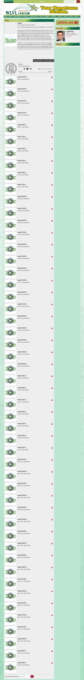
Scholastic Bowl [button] (33, 16)
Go (78, 1)
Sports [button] (41, 16)
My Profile (68, 36)
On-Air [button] (10, 16)
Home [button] (6, 16)
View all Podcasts (38, 60)
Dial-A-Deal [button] (25, 16)
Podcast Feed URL (48, 60)
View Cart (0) (9, 1)
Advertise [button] (66, 16)
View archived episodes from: (12, 676)
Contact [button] (76, 16)
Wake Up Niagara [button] (17, 16)
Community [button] (47, 16)
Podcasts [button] (53, 16)
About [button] (71, 16)
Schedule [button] (60, 16)
